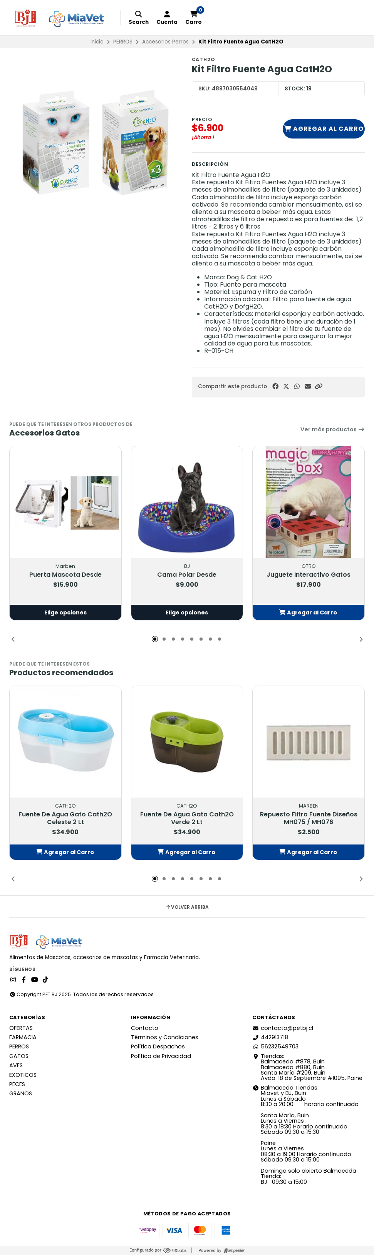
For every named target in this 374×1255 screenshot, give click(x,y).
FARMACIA (23, 1037)
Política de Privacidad (161, 1056)
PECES (17, 1084)
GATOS (19, 1056)
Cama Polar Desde (186, 575)
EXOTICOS (23, 1075)
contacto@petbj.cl (282, 1028)
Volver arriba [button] (187, 907)
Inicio (97, 41)
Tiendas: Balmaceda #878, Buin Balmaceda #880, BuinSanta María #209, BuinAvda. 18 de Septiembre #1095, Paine (307, 1067)
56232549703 (275, 1046)
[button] (318, 386)
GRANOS (20, 1093)
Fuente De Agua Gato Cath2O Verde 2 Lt (187, 818)
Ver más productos (332, 429)
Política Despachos (158, 1046)
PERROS (122, 41)
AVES (16, 1065)
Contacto (144, 1028)
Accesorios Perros (165, 41)
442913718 (270, 1037)
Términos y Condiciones (164, 1037)
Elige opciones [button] (65, 612)
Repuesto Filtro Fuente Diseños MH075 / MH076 (308, 818)
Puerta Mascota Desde (65, 575)
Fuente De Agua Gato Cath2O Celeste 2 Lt (65, 818)
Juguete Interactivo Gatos (309, 575)
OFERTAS (21, 1028)
